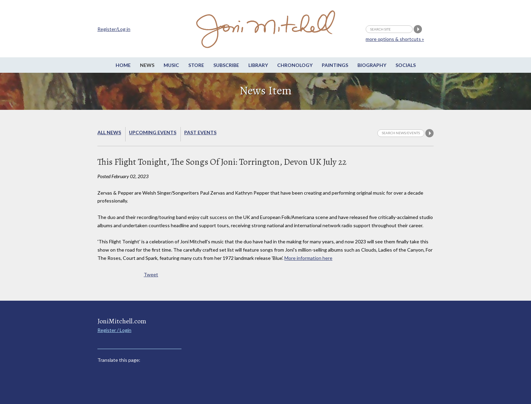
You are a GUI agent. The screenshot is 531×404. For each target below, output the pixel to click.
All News (109, 132)
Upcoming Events (152, 132)
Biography (371, 65)
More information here (308, 258)
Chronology (294, 65)
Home (123, 65)
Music (171, 65)
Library (258, 65)
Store (196, 65)
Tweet (151, 274)
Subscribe (226, 65)
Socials (406, 65)
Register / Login (114, 330)
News (147, 65)
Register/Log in (113, 29)
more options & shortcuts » (395, 39)
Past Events (200, 132)
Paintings (335, 65)
